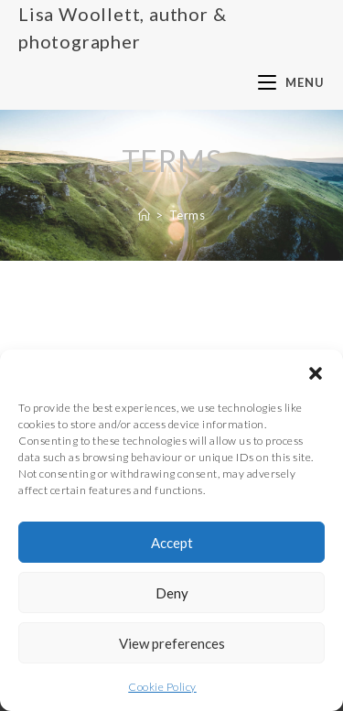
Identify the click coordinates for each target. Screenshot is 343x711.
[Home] (144, 215)
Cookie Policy (162, 687)
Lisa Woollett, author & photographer (122, 27)
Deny (171, 593)
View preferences (172, 643)
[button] (315, 372)
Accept (172, 542)
